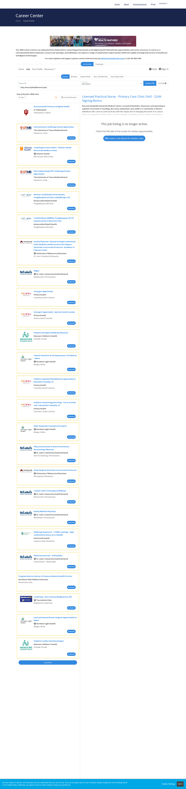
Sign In (163, 69)
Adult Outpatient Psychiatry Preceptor (50, 426)
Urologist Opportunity (43, 291)
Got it (180, 784)
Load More (48, 662)
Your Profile (37, 69)
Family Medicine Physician (45, 511)
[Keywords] (49, 83)
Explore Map (85, 76)
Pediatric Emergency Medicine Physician (51, 332)
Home (117, 4)
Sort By (21, 97)
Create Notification (69, 97)
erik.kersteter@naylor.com (112, 58)
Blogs (153, 4)
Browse (74, 76)
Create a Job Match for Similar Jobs (124, 138)
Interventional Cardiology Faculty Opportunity (54, 127)
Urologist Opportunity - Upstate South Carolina (54, 312)
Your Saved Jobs (117, 76)
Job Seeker (87, 64)
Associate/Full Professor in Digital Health (52, 106)
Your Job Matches (101, 76)
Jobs (28, 69)
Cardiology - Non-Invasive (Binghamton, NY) (53, 597)
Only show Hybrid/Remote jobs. (33, 87)
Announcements (140, 4)
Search (65, 76)
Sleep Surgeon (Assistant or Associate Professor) (55, 470)
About (126, 4)
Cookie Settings (168, 784)
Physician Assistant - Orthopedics (48, 555)
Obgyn (36, 270)
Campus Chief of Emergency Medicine (50, 490)
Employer (99, 64)
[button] (162, 83)
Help (153, 69)
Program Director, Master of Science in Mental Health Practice (45, 576)
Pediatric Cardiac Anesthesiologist (49, 641)
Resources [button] (49, 69)
